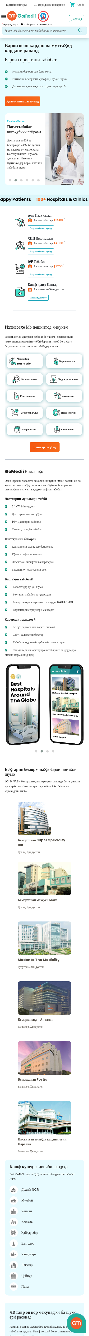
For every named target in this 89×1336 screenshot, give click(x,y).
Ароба (77, 5)
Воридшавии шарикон (50, 5)
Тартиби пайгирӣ (16, 5)
